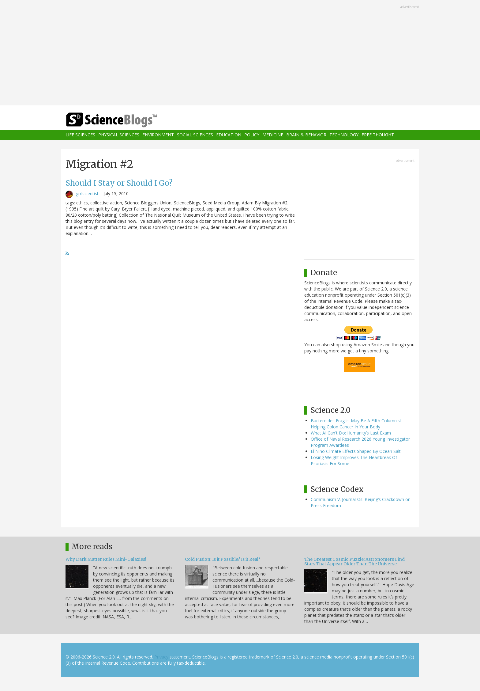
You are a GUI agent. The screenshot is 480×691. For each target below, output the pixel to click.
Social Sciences (195, 135)
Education (228, 135)
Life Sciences (80, 135)
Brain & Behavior (306, 135)
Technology (343, 135)
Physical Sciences (118, 135)
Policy (251, 135)
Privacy (161, 657)
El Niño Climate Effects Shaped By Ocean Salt (356, 451)
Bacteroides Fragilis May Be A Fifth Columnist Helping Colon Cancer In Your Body (356, 424)
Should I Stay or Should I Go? (119, 183)
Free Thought (378, 135)
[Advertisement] (240, 53)
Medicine (272, 135)
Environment (158, 135)
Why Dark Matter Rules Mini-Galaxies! (106, 559)
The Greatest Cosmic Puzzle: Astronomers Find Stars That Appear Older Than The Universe (354, 561)
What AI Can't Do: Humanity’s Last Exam (351, 433)
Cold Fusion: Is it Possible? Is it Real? (222, 559)
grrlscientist (87, 193)
